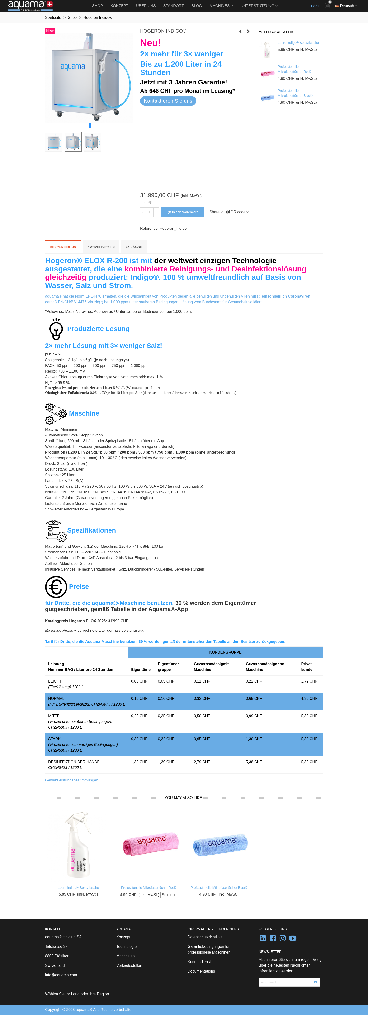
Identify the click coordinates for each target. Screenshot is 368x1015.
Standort (173, 6)
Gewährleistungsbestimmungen (71, 780)
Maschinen (125, 956)
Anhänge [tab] (134, 247)
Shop (97, 6)
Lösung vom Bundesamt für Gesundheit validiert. (221, 302)
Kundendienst (199, 962)
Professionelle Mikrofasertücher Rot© (294, 69)
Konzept (119, 6)
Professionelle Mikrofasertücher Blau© (295, 93)
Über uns (146, 6)
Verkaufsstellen (129, 966)
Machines (220, 6)
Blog (196, 6)
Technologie (126, 947)
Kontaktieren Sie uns (168, 100)
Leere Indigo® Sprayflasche (298, 43)
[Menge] (150, 212)
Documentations (201, 971)
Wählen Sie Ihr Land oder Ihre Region (77, 994)
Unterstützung (257, 6)
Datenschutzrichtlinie (205, 937)
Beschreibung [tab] (63, 247)
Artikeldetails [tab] (101, 247)
